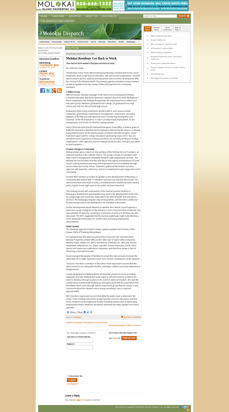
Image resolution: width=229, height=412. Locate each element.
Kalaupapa (130, 42)
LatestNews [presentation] (147, 29)
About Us (91, 16)
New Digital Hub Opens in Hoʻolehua (164, 78)
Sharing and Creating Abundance (162, 63)
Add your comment (131, 317)
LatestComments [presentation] (167, 29)
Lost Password (72, 384)
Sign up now (129, 337)
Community (56, 42)
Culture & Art (69, 42)
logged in (79, 400)
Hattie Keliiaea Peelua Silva (160, 36)
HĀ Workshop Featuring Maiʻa (161, 48)
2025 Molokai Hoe (157, 74)
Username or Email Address (78, 337)
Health (121, 42)
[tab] (148, 28)
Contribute (109, 16)
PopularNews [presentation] (156, 29)
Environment (82, 42)
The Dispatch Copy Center (56, 21)
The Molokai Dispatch (90, 32)
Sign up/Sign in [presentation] (178, 29)
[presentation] (80, 361)
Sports (93, 42)
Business (101, 42)
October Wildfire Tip (157, 40)
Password (70, 344)
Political (72, 48)
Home (43, 16)
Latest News (44, 42)
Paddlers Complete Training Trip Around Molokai (87, 322)
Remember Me (74, 376)
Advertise (75, 16)
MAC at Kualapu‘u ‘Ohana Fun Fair (163, 44)
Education (112, 42)
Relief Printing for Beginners (161, 52)
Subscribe (58, 16)
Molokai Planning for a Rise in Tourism (124, 325)
